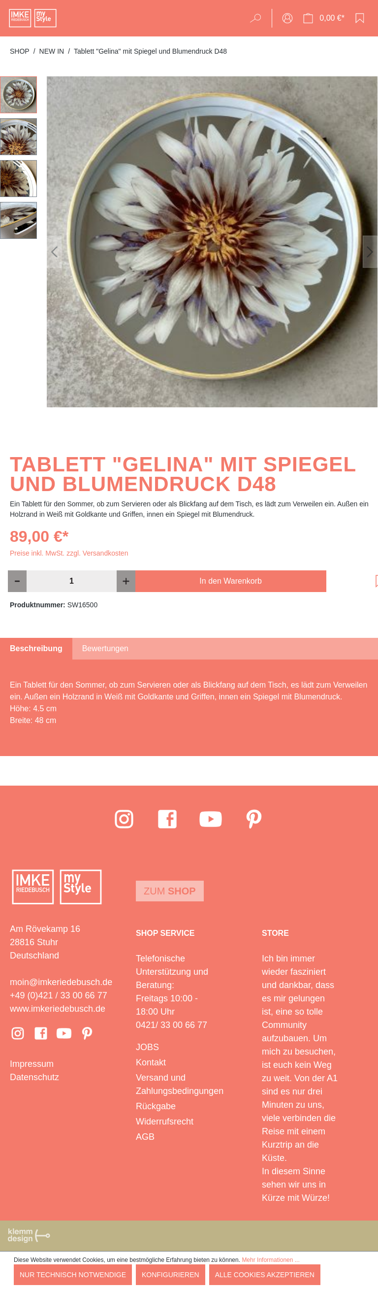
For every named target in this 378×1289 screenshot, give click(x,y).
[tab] (36, 649)
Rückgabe (156, 1106)
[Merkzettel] (359, 18)
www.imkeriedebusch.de (57, 1009)
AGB (145, 1137)
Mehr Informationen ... (270, 1259)
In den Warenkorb (230, 581)
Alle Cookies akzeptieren (265, 1275)
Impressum (32, 1064)
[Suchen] (258, 18)
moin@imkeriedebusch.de (61, 982)
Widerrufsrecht (164, 1121)
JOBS (147, 1047)
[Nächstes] (370, 252)
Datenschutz (34, 1077)
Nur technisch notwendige (73, 1275)
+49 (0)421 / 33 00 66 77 (58, 995)
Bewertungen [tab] (105, 648)
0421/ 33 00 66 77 (171, 1025)
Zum (170, 891)
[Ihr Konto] (287, 18)
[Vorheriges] (54, 252)
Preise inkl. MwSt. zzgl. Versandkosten (69, 553)
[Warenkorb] (323, 18)
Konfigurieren (170, 1275)
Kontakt (151, 1062)
